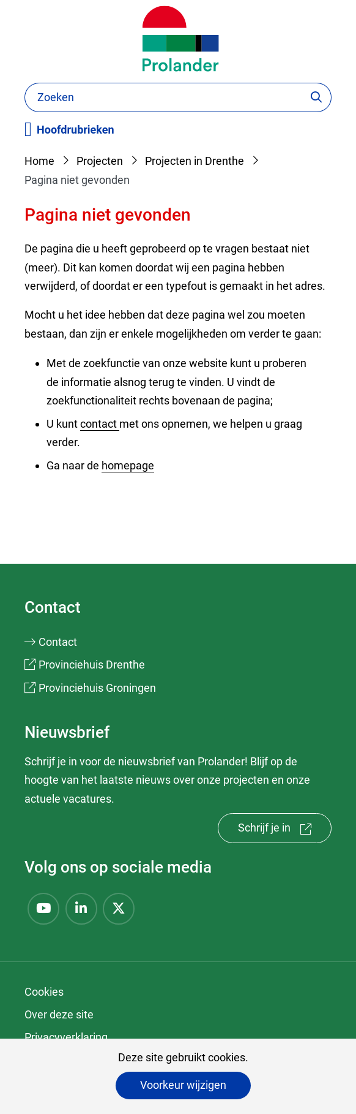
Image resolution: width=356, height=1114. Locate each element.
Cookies (44, 991)
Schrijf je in (285, 830)
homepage (128, 465)
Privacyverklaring (66, 1037)
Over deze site (59, 1014)
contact (99, 423)
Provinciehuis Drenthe (92, 664)
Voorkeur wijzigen (183, 1084)
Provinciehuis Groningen (97, 687)
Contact (58, 641)
